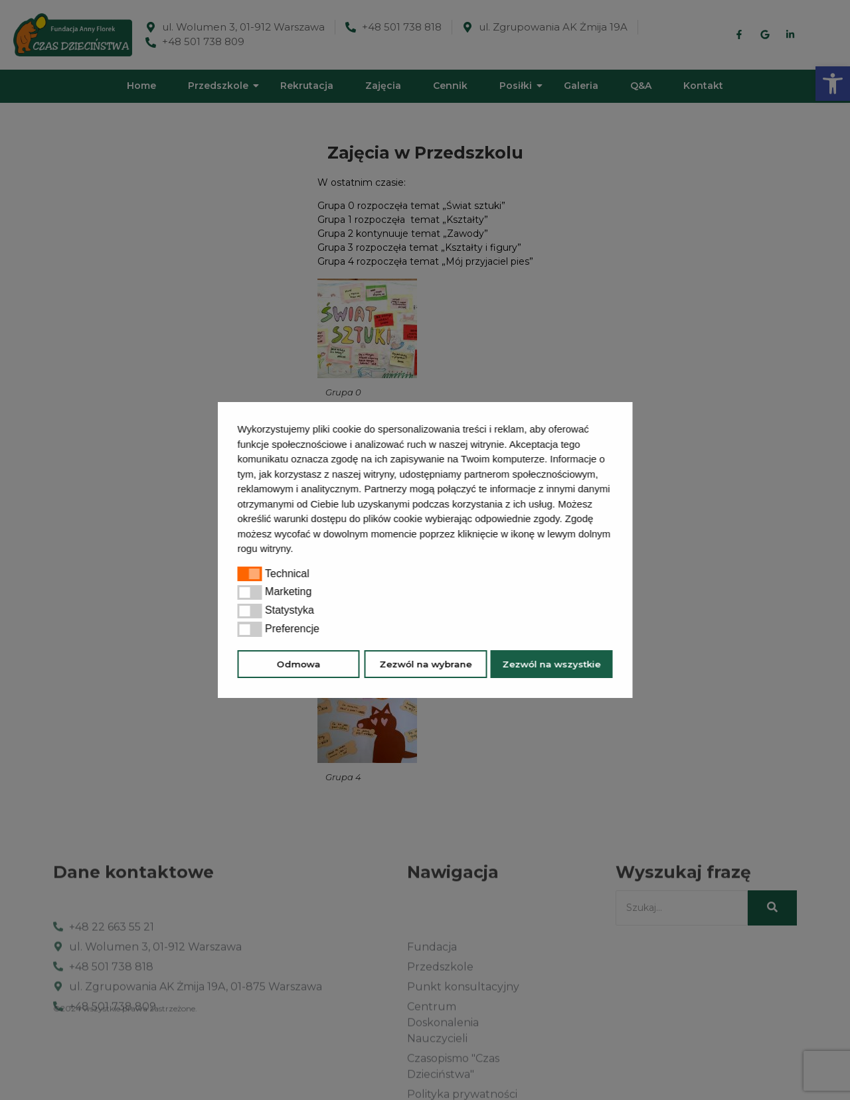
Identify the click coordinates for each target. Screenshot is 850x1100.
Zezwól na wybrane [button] (425, 664)
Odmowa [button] (299, 664)
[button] (298, 550)
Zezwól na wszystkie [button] (551, 664)
